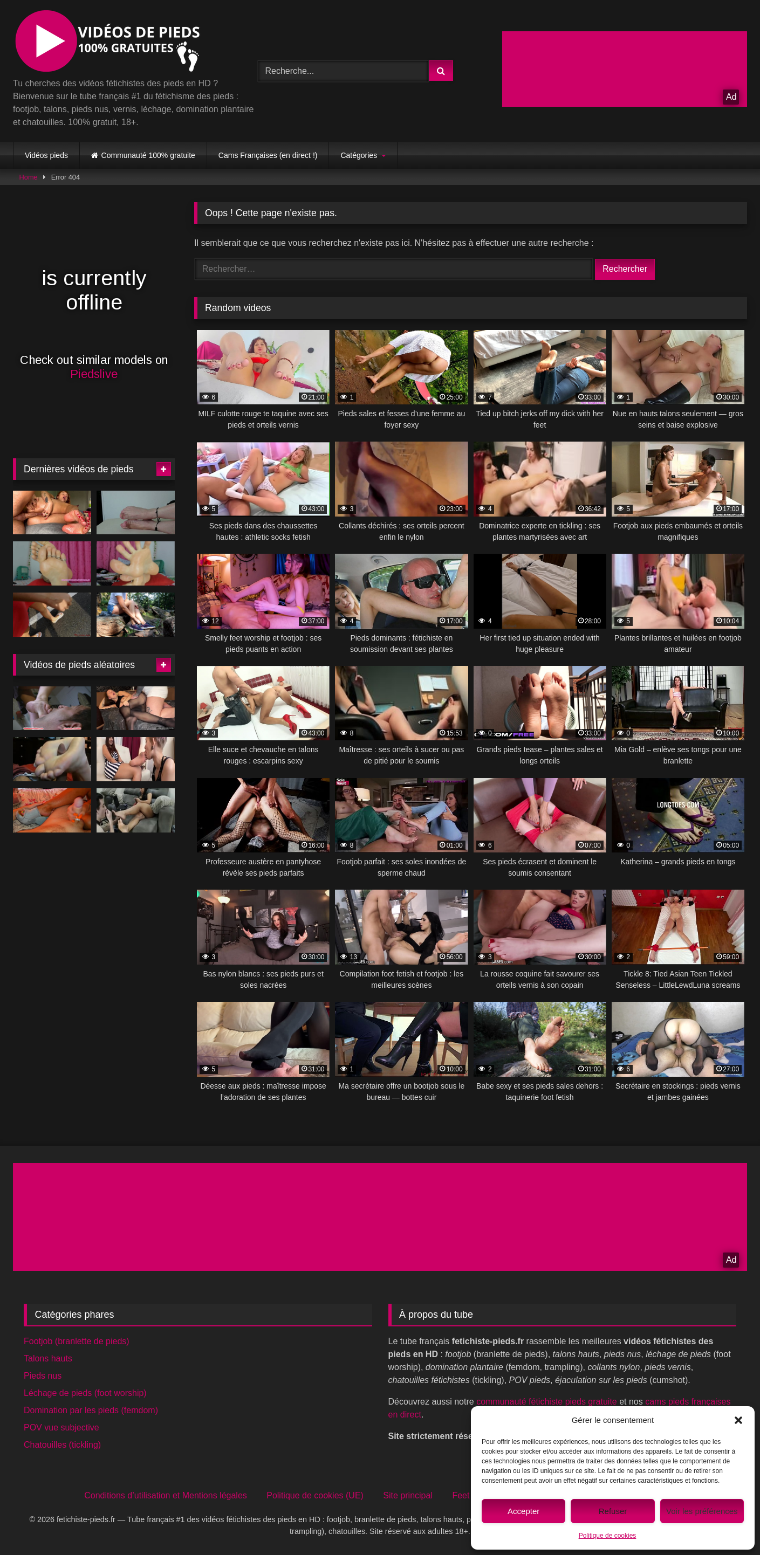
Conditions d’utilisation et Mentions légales (165, 1495)
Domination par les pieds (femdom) (91, 1410)
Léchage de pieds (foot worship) (85, 1393)
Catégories (358, 155)
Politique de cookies (607, 1535)
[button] (738, 1420)
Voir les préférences (702, 1511)
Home (28, 177)
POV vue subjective (61, 1427)
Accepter (523, 1511)
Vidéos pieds (46, 155)
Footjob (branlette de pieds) (76, 1341)
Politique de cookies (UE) (315, 1495)
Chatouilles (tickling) (62, 1444)
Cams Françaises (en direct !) (268, 155)
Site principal (408, 1495)
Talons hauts (48, 1358)
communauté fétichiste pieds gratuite (546, 1401)
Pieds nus (42, 1375)
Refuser (613, 1511)
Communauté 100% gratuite (148, 155)
